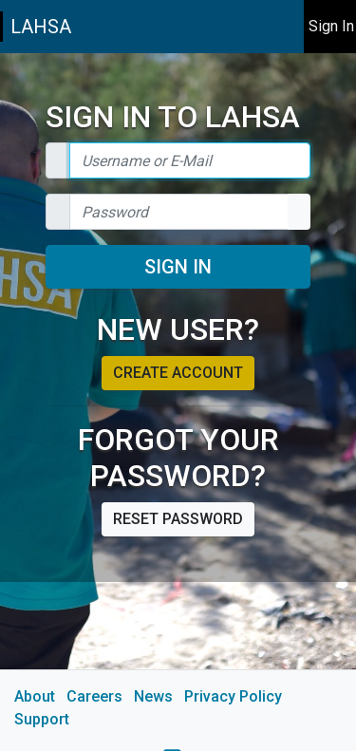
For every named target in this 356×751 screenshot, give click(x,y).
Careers (94, 696)
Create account (178, 373)
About (34, 696)
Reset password (178, 519)
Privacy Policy (233, 696)
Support (41, 719)
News (153, 696)
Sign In (178, 266)
